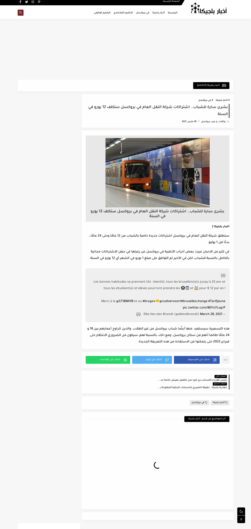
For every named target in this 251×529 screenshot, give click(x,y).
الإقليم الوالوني (102, 13)
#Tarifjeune (216, 301)
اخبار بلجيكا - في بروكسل (192, 524)
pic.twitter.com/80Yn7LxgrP (204, 308)
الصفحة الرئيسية (171, 3)
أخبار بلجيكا (158, 13)
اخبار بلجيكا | (220, 227)
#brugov (149, 301)
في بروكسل (142, 13)
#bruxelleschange (194, 301)
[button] (197, 360)
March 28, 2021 (211, 314)
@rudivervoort (170, 301)
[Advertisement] (125, 49)
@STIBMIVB (124, 301)
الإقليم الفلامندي (123, 13)
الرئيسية (172, 13)
